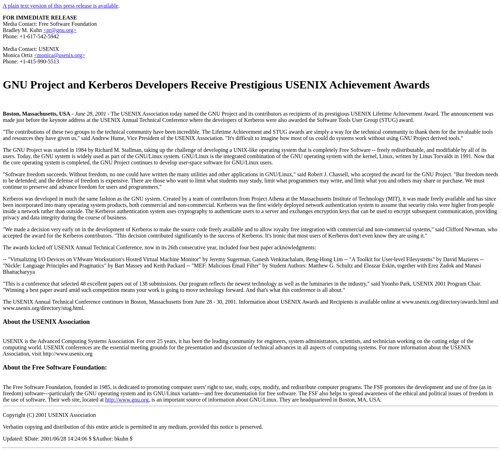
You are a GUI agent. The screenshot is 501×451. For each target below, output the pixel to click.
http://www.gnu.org (127, 400)
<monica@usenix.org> (59, 55)
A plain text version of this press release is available (60, 6)
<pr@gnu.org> (59, 30)
